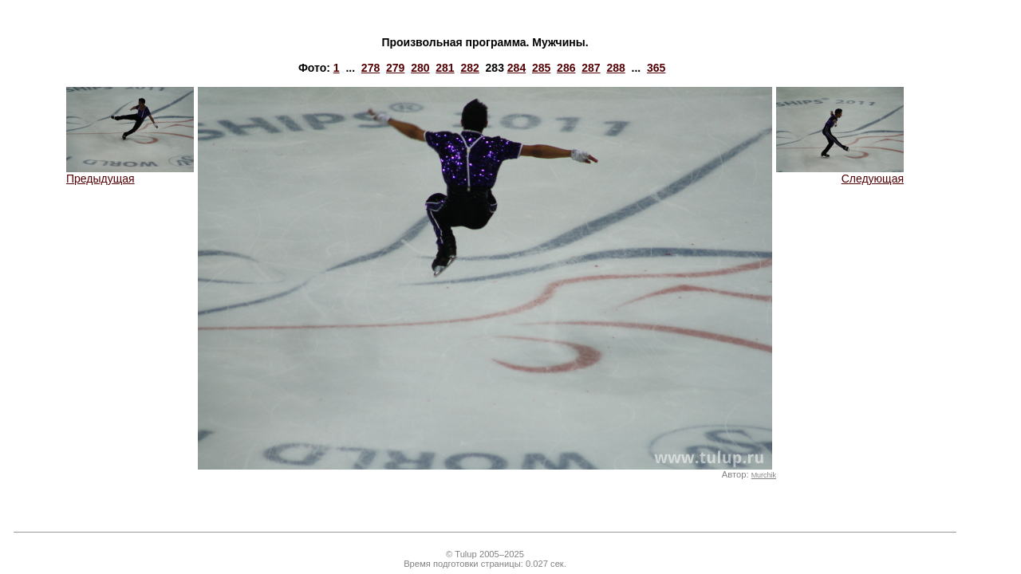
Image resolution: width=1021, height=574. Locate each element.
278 (370, 67)
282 (469, 67)
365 (656, 67)
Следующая (840, 173)
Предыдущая (130, 173)
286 (566, 67)
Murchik (763, 475)
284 (516, 67)
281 (445, 67)
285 (541, 67)
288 (615, 67)
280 (420, 67)
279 (395, 67)
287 (590, 67)
